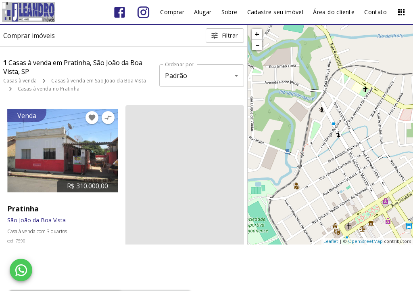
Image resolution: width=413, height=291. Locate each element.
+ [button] (257, 34)
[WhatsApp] (21, 270)
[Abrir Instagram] (143, 12)
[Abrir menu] (401, 12)
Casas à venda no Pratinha (48, 88)
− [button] (257, 45)
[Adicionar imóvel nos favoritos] (92, 117)
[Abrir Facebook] (120, 12)
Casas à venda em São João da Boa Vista (98, 80)
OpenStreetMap (365, 241)
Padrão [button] (176, 75)
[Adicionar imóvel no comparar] (108, 117)
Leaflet (330, 241)
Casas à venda (20, 80)
